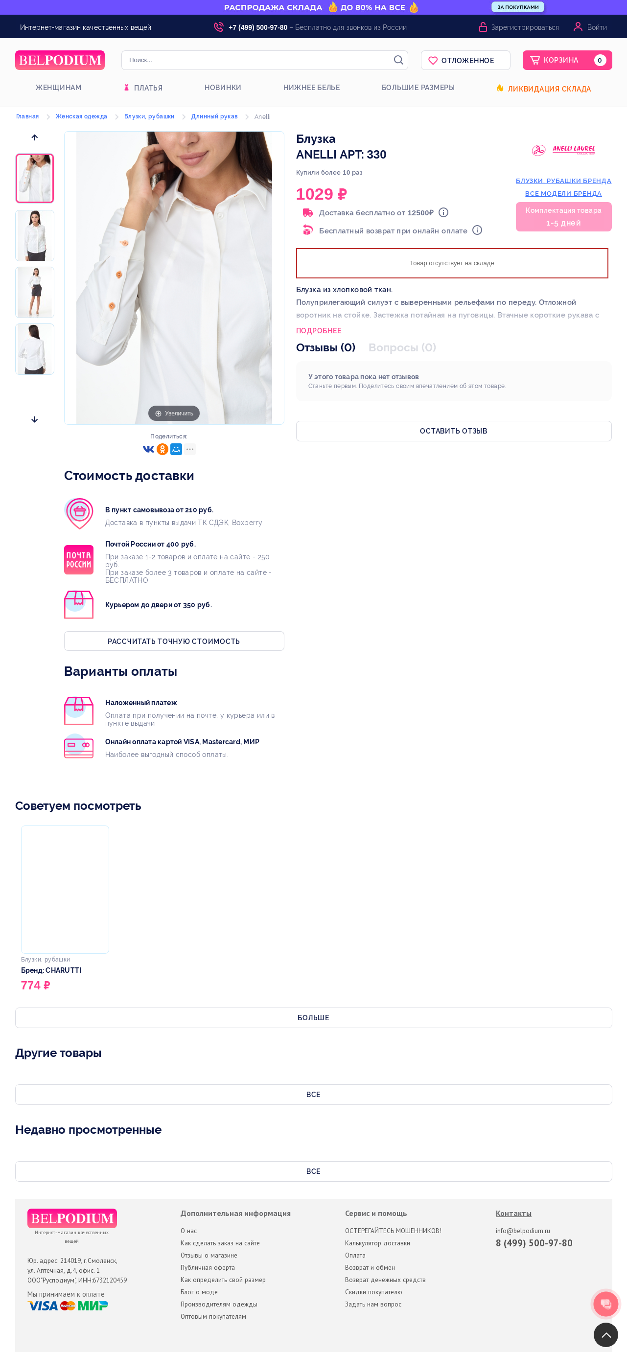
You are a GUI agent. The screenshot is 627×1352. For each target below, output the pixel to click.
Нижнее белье (311, 88)
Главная (27, 116)
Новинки (223, 88)
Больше (313, 1018)
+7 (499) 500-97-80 (258, 27)
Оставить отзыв (454, 431)
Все (313, 1095)
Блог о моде (199, 1291)
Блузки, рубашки (149, 116)
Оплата (355, 1255)
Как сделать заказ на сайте (220, 1242)
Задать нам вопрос (373, 1304)
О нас (189, 1230)
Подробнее (319, 332)
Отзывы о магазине (209, 1255)
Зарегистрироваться (525, 27)
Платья (148, 88)
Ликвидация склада (549, 89)
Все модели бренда (563, 193)
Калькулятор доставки (377, 1242)
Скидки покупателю (373, 1291)
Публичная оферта (208, 1267)
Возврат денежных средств (385, 1279)
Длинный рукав (214, 116)
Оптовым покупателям (213, 1316)
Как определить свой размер (223, 1279)
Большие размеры (418, 88)
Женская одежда (82, 116)
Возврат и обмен (370, 1267)
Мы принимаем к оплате (66, 1294)
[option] (34, 179)
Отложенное (467, 61)
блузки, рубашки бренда (564, 180)
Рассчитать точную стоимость (174, 641)
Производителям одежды (219, 1304)
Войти (597, 27)
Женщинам (59, 88)
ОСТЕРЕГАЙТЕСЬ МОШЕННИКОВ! (393, 1230)
